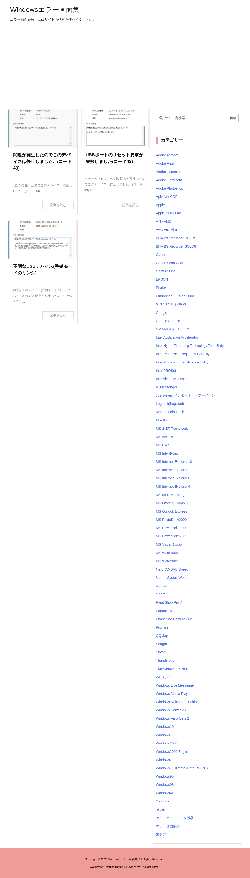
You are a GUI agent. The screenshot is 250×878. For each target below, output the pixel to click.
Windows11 (165, 735)
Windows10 (165, 727)
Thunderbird (165, 660)
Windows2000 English (173, 752)
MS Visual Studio (169, 544)
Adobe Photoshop (169, 188)
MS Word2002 (167, 561)
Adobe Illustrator (168, 172)
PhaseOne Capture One (174, 619)
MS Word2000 (167, 553)
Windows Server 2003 (172, 710)
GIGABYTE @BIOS (171, 304)
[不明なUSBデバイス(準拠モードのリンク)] (42, 239)
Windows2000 (166, 743)
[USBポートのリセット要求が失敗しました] (115, 128)
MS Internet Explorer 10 (174, 462)
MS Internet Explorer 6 (173, 478)
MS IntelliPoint (167, 453)
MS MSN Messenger (172, 495)
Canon (161, 255)
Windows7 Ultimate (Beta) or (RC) (182, 768)
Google (161, 313)
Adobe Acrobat (167, 155)
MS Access (164, 437)
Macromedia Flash (170, 412)
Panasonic (164, 611)
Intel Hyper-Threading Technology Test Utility (190, 346)
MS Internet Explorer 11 (174, 470)
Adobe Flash (165, 163)
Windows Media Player (173, 694)
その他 (161, 809)
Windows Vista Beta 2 (172, 718)
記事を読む (58, 205)
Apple (160, 205)
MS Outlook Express (171, 511)
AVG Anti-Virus (167, 230)
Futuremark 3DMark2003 (175, 296)
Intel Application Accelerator (177, 337)
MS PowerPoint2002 (171, 536)
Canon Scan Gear (169, 263)
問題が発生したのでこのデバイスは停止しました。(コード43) (42, 162)
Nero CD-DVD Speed (172, 569)
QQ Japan (164, 636)
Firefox (161, 288)
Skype (161, 652)
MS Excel (163, 445)
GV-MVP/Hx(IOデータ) (173, 329)
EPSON (162, 279)
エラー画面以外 (168, 826)
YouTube (162, 801)
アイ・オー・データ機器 (175, 818)
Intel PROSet (166, 370)
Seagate (162, 644)
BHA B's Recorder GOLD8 (176, 246)
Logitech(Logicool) (170, 404)
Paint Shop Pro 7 (169, 602)
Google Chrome (168, 321)
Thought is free (149, 866)
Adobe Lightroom (169, 180)
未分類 (161, 834)
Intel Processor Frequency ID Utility (182, 354)
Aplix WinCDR (167, 197)
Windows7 (164, 760)
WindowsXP (165, 793)
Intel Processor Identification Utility (182, 362)
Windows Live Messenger (175, 685)
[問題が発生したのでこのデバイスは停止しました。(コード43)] (42, 128)
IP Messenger (166, 387)
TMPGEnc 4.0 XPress (172, 669)
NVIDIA (161, 586)
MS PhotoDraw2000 (171, 520)
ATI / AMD (163, 221)
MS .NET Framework (172, 428)
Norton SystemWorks (172, 578)
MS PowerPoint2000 (171, 528)
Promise (162, 627)
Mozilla (161, 420)
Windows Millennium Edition (177, 702)
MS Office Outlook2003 (173, 503)
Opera (161, 594)
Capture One (166, 271)
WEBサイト (165, 677)
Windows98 (165, 785)
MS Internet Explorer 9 (173, 486)
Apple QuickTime (169, 213)
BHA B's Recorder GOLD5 (176, 238)
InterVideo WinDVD (171, 379)
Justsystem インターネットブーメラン (185, 395)
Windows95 (165, 776)
